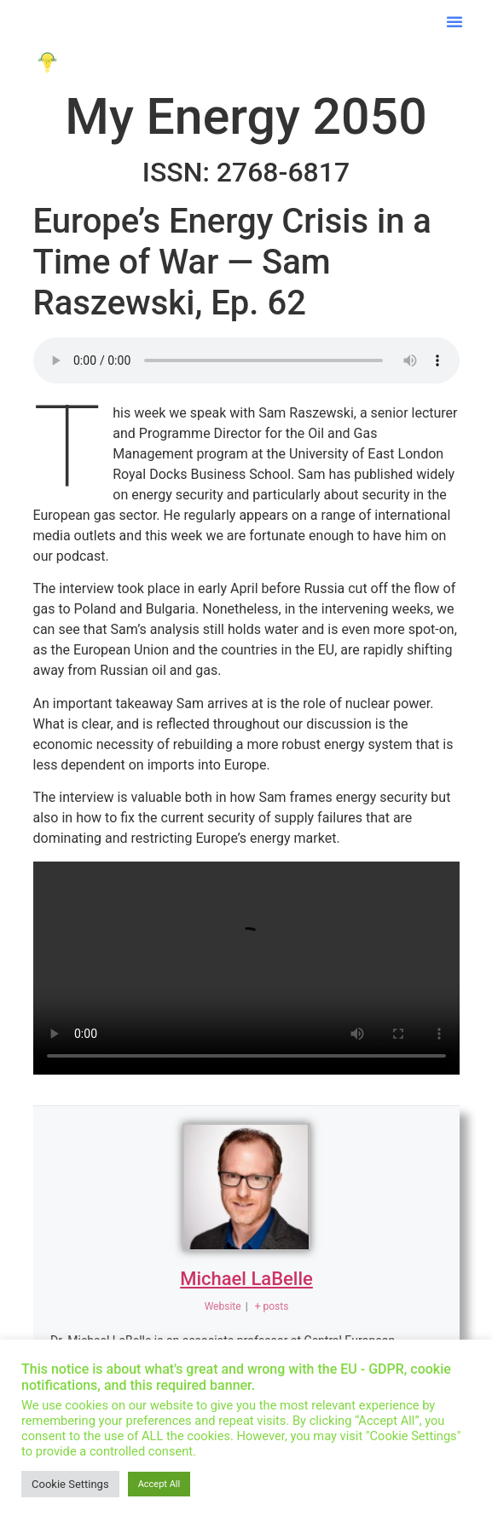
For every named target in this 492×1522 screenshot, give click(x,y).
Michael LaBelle (246, 1278)
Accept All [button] (159, 1484)
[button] (454, 21)
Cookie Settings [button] (70, 1484)
